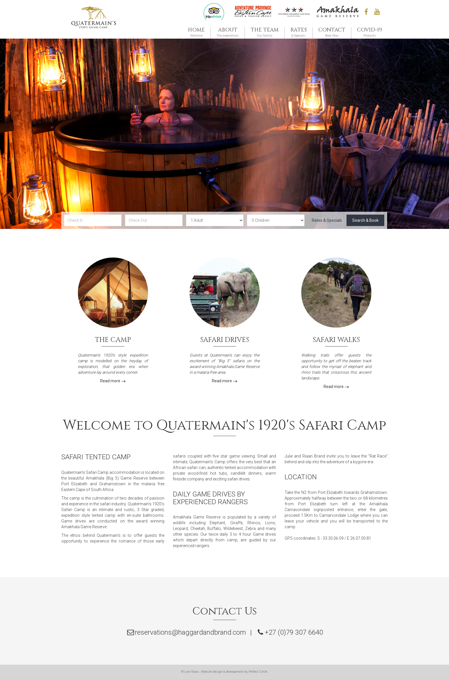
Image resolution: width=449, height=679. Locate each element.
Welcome (196, 32)
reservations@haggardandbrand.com (190, 632)
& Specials (298, 32)
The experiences (227, 32)
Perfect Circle (258, 672)
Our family (265, 32)
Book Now (331, 32)
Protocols (369, 32)
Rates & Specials (327, 220)
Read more (113, 381)
